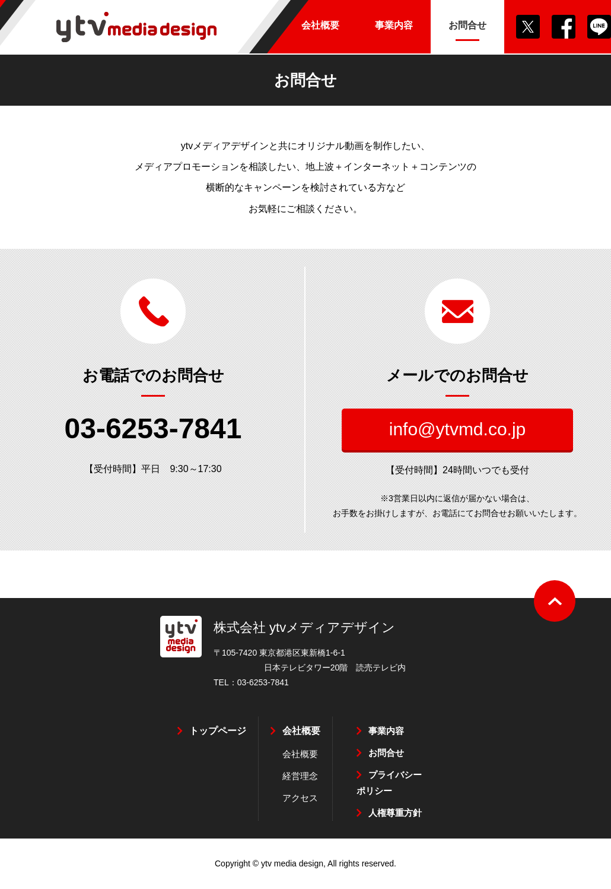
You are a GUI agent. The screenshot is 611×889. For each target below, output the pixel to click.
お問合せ (386, 753)
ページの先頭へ (554, 601)
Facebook (563, 27)
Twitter (528, 27)
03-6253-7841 (153, 428)
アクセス (300, 798)
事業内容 (386, 731)
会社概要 (301, 731)
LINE (599, 27)
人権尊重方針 (395, 813)
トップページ (217, 731)
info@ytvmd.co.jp (457, 429)
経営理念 (300, 776)
